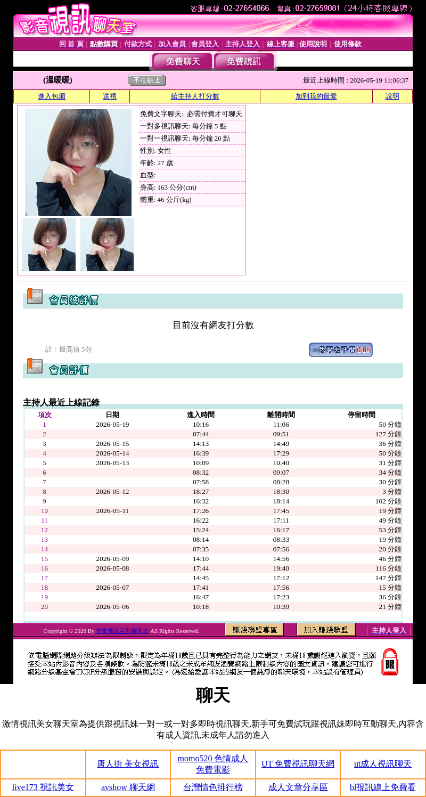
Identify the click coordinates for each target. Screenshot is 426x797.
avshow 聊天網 (128, 787)
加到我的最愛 (316, 96)
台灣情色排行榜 (213, 787)
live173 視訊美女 (43, 787)
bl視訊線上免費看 (383, 787)
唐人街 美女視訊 (128, 763)
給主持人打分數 (195, 96)
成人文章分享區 (298, 787)
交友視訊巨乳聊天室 (122, 631)
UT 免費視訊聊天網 (297, 763)
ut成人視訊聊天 (383, 763)
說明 (392, 96)
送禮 (110, 96)
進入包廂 (51, 96)
